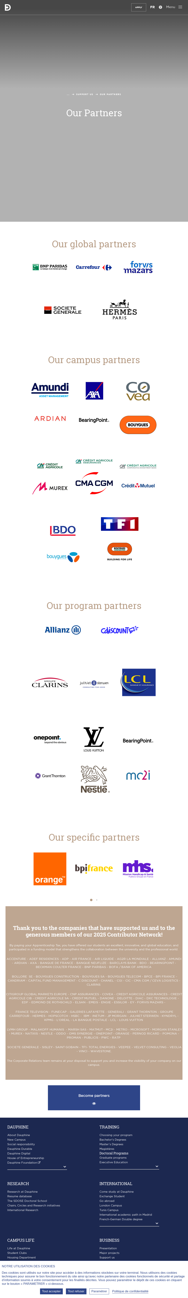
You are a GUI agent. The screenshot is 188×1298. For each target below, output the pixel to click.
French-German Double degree (121, 1219)
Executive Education (114, 1162)
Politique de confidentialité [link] (130, 1291)
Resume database (19, 1196)
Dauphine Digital (18, 1153)
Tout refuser (76, 1291)
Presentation (108, 1248)
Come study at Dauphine (117, 1191)
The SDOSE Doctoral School (27, 1201)
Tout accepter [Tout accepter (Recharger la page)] (51, 1291)
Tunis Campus (109, 1210)
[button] (91, 900)
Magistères (107, 1149)
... (68, 94)
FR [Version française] (151, 7)
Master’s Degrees (111, 1144)
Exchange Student (112, 1196)
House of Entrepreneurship (25, 1158)
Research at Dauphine (22, 1191)
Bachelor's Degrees (113, 1139)
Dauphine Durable (19, 1149)
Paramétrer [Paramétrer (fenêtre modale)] (99, 1291)
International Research (22, 1210)
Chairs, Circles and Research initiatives (33, 1205)
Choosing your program (116, 1135)
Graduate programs (113, 1157)
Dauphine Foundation (22, 1162)
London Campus (111, 1205)
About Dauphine (18, 1135)
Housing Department (21, 1257)
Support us (84, 94)
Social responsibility (21, 1144)
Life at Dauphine (18, 1248)
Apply (137, 7)
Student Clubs (17, 1253)
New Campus (16, 1139)
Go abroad (107, 1201)
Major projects (109, 1253)
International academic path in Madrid (126, 1214)
